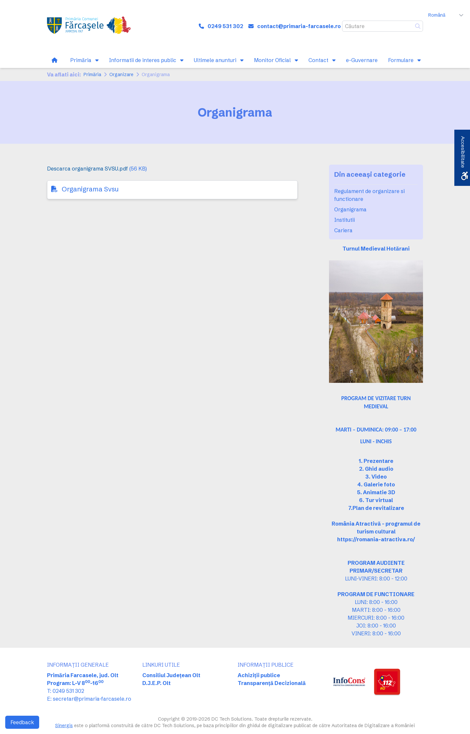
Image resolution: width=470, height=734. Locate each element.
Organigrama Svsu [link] (90, 189)
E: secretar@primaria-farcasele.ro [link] (89, 698)
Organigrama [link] (350, 209)
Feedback (22, 722)
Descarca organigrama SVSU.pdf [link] (87, 168)
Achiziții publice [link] (259, 675)
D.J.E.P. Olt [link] (156, 683)
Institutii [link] (344, 220)
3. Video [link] (376, 476)
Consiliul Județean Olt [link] (171, 675)
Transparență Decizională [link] (272, 683)
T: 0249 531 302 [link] (65, 691)
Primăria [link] (92, 74)
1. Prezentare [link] (376, 461)
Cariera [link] (343, 230)
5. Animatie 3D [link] (376, 492)
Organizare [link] (121, 74)
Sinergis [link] (64, 725)
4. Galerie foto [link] (376, 484)
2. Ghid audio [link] (376, 468)
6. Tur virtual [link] (376, 500)
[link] (89, 26)
